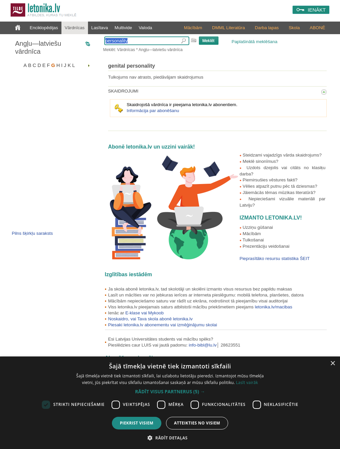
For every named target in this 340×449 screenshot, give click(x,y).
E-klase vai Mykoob (144, 312)
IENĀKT (317, 10)
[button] (170, 392)
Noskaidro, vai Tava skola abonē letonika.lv (150, 318)
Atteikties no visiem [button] (197, 423)
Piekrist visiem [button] (136, 423)
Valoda (145, 27)
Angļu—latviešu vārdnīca (38, 47)
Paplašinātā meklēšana (255, 41)
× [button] (332, 363)
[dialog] (170, 402)
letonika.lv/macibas (273, 306)
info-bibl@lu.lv (203, 345)
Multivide (123, 27)
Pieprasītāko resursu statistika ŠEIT (275, 258)
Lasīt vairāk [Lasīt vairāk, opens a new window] (247, 382)
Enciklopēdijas (44, 27)
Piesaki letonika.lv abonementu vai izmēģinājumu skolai (162, 324)
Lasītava (99, 27)
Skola (294, 27)
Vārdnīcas (75, 27)
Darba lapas (267, 27)
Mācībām (193, 27)
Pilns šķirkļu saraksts (32, 233)
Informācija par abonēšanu (153, 110)
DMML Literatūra (228, 27)
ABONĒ (317, 27)
